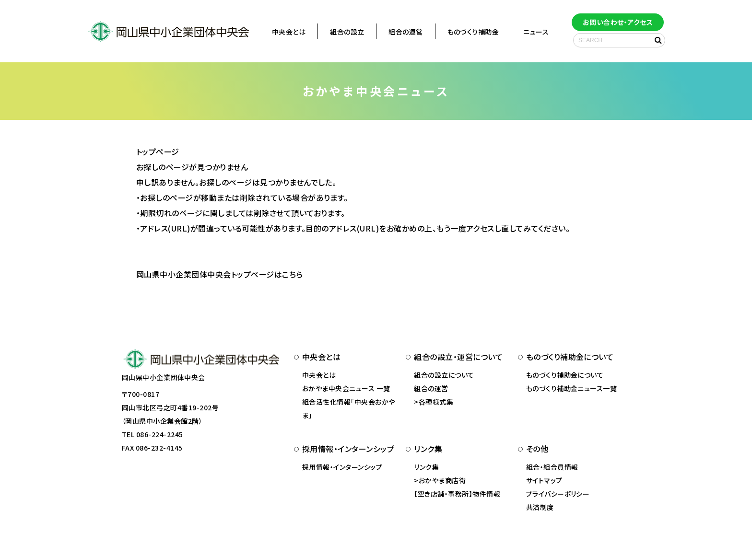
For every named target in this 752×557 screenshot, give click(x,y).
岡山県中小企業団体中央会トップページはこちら (219, 274)
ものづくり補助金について (565, 375)
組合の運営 (405, 31)
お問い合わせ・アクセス (618, 22)
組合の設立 (347, 31)
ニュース (536, 31)
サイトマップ (544, 480)
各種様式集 (436, 401)
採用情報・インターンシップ (342, 467)
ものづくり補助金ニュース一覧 (571, 388)
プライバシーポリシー (558, 494)
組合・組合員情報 (552, 467)
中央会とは (289, 31)
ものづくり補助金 (473, 31)
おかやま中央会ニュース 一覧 (346, 388)
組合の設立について (444, 375)
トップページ (157, 151)
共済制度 (540, 507)
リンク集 (426, 467)
